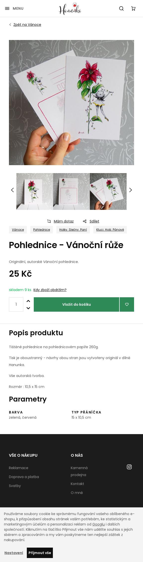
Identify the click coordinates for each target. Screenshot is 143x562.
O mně (77, 492)
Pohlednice (41, 229)
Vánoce (27, 24)
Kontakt (77, 483)
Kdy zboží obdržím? (50, 289)
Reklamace (18, 467)
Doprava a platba (24, 476)
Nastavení (13, 552)
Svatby (15, 485)
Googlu (98, 524)
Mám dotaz (59, 221)
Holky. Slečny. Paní (73, 229)
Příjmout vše (40, 552)
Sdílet (89, 221)
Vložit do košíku (76, 304)
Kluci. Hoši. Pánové (110, 229)
